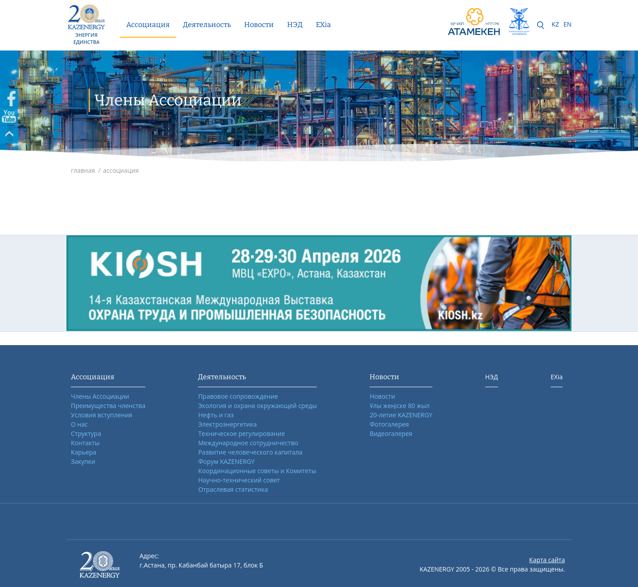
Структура (86, 433)
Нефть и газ (215, 415)
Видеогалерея (391, 433)
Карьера (83, 452)
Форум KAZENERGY (226, 461)
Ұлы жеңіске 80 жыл (399, 405)
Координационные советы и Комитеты (257, 470)
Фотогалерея (389, 424)
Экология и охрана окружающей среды (257, 405)
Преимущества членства (108, 405)
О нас (79, 424)
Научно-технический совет (239, 480)
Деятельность (207, 24)
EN (568, 24)
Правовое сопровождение (238, 396)
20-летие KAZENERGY (401, 415)
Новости (259, 24)
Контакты (85, 443)
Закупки (83, 461)
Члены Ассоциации (100, 396)
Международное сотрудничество (248, 443)
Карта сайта (547, 560)
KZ (555, 24)
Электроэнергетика (227, 424)
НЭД (295, 24)
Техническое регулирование (241, 433)
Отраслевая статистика (233, 489)
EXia (323, 24)
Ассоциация (148, 24)
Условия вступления (101, 415)
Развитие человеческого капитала (250, 452)
